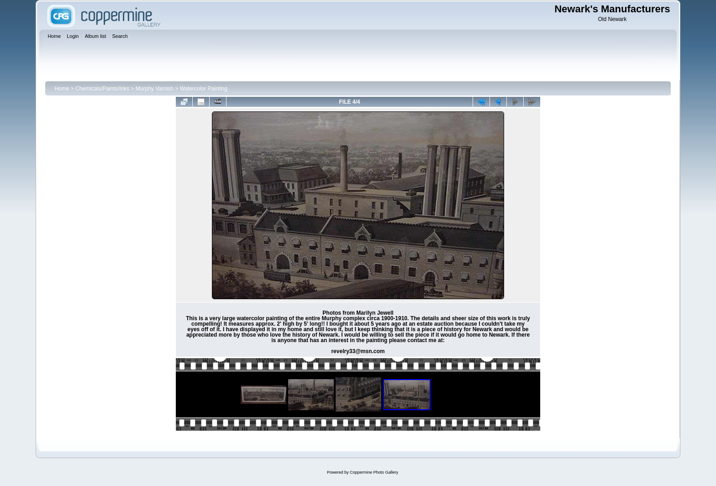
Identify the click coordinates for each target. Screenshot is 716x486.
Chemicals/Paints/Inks (102, 88)
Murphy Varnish (155, 88)
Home (61, 88)
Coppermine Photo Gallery (374, 472)
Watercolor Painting (203, 88)
